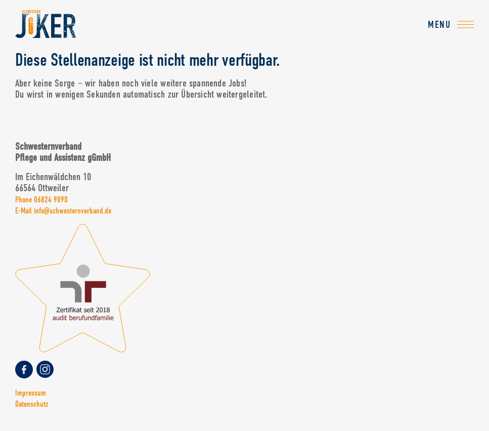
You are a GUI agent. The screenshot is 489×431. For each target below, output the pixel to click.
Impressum (30, 393)
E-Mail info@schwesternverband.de (63, 211)
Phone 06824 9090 (41, 199)
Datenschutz (31, 404)
